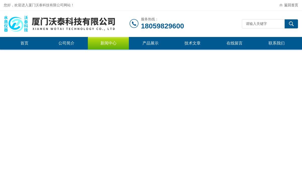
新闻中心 (108, 43)
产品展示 (150, 43)
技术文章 (192, 43)
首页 (24, 43)
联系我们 (277, 43)
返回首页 (291, 5)
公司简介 (66, 43)
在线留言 (234, 43)
